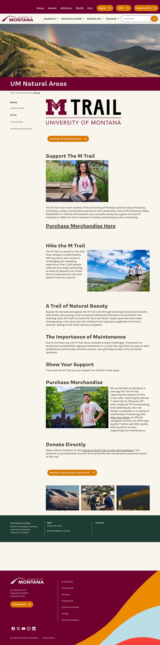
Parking (65, 613)
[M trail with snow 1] (62, 497)
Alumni (52, 8)
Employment (67, 601)
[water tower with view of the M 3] (133, 497)
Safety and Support (70, 620)
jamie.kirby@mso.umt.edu (58, 531)
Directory (66, 594)
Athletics (66, 8)
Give (90, 8)
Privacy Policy (48, 638)
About (40, 8)
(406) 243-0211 (17, 596)
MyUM (79, 8)
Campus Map (68, 588)
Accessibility (67, 581)
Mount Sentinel (17, 108)
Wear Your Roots (120, 417)
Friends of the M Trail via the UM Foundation (108, 450)
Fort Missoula (16, 122)
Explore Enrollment (70, 607)
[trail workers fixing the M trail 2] (97, 497)
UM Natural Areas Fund (21, 129)
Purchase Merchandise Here (81, 225)
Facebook (100, 522)
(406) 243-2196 (54, 526)
